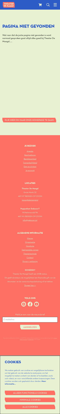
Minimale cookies (30, 400)
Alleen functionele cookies (30, 393)
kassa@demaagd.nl (30, 200)
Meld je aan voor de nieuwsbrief (30, 315)
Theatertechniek (30, 254)
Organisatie (30, 242)
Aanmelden (30, 327)
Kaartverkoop (30, 155)
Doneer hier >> (30, 285)
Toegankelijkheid (30, 163)
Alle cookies (30, 407)
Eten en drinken (30, 167)
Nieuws (30, 238)
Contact (30, 257)
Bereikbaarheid (30, 159)
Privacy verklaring (30, 261)
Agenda (30, 151)
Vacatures (30, 246)
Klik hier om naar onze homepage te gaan (29, 120)
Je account (30, 170)
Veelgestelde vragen (30, 250)
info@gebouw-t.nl (30, 220)
